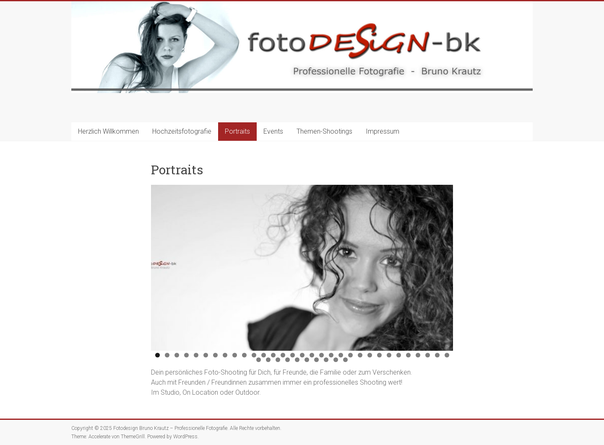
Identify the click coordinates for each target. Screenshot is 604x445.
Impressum (382, 131)
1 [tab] (157, 355)
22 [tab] (360, 355)
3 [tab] (176, 355)
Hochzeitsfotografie (181, 131)
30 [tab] (437, 355)
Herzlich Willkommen (108, 131)
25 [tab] (389, 355)
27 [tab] (408, 355)
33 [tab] (268, 359)
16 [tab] (302, 355)
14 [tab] (283, 355)
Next (442, 265)
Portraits (237, 131)
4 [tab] (186, 355)
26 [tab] (399, 355)
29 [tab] (428, 355)
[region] (302, 268)
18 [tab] (322, 355)
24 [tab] (380, 355)
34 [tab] (278, 359)
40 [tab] (336, 359)
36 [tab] (297, 359)
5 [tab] (196, 355)
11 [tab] (254, 355)
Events (273, 131)
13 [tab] (273, 355)
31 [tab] (447, 355)
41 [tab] (346, 359)
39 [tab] (326, 359)
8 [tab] (225, 355)
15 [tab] (293, 355)
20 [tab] (341, 355)
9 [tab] (234, 355)
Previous (161, 265)
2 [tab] (167, 355)
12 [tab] (264, 355)
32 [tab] (259, 359)
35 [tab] (288, 359)
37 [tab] (307, 359)
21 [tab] (351, 355)
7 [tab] (215, 355)
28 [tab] (418, 355)
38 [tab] (317, 359)
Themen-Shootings (324, 131)
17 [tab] (312, 355)
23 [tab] (370, 355)
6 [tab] (205, 355)
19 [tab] (331, 355)
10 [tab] (244, 355)
